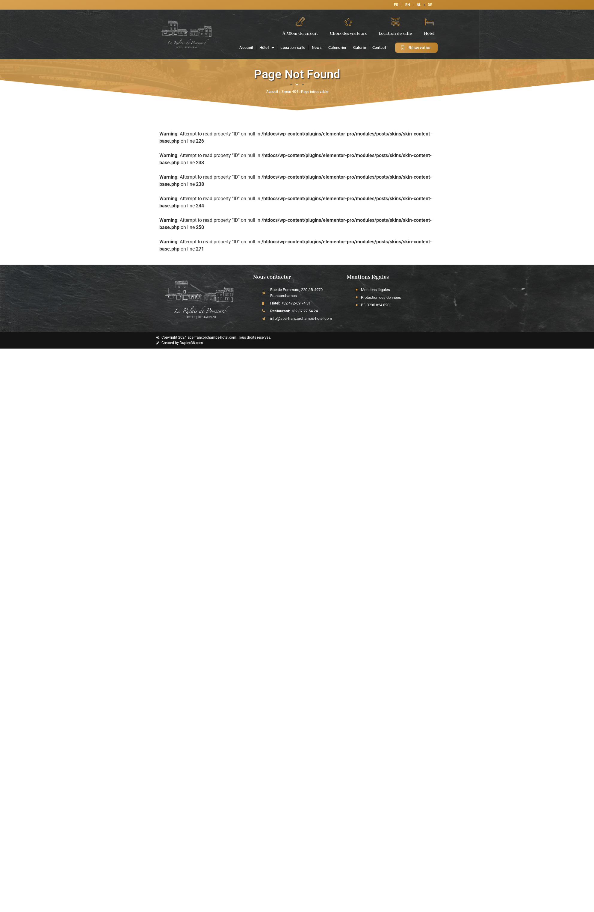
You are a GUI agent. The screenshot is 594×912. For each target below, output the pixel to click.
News (317, 47)
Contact (379, 47)
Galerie (359, 47)
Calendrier (337, 47)
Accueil (246, 47)
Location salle (292, 47)
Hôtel (266, 48)
